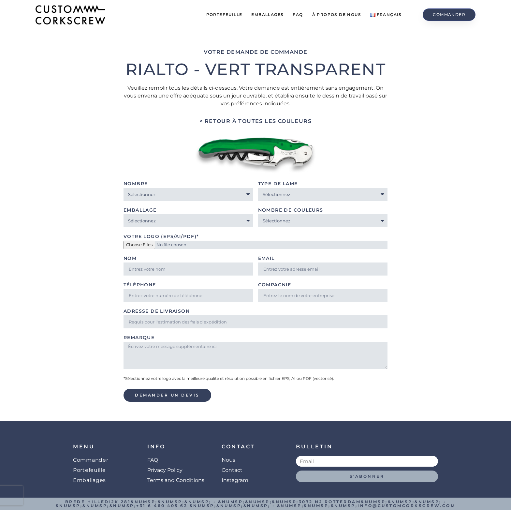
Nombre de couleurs (290, 210)
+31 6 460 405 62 (161, 505)
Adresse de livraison (157, 311)
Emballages (267, 14)
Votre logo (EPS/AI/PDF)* (161, 236)
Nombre (136, 184)
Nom (130, 258)
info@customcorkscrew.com (406, 505)
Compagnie (274, 285)
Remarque (139, 337)
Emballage (140, 210)
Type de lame (278, 184)
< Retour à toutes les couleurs (255, 121)
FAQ (298, 14)
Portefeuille (224, 14)
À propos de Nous (336, 14)
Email (266, 258)
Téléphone (140, 285)
